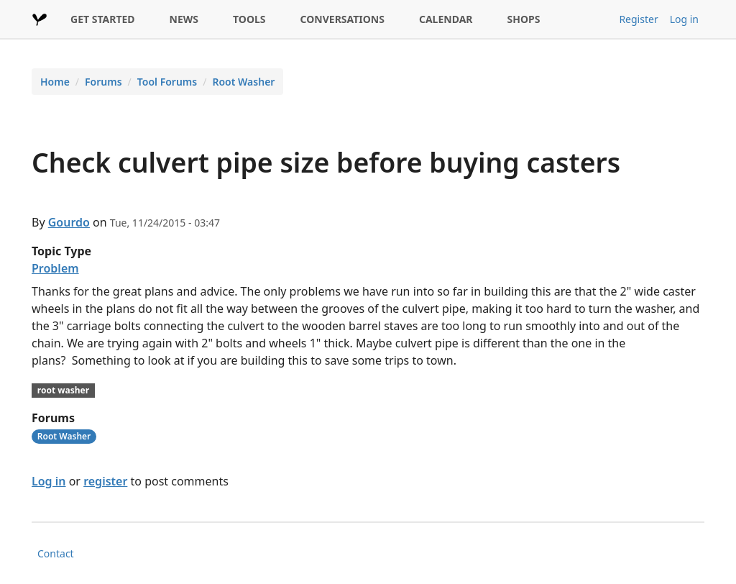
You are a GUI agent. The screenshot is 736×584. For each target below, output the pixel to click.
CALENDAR (446, 19)
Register (638, 19)
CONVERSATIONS (342, 19)
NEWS (184, 19)
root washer (63, 390)
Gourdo (69, 222)
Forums (103, 81)
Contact (55, 553)
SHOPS (523, 19)
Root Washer (243, 81)
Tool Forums (167, 81)
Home (55, 81)
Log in (684, 19)
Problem (55, 268)
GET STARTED (102, 19)
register (105, 481)
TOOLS (249, 19)
